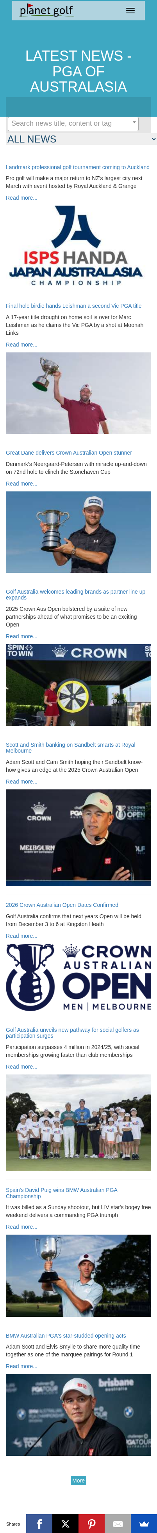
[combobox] (73, 124)
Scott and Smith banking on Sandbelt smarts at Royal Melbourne (71, 748)
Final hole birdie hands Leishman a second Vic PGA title (74, 306)
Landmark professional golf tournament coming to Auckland (78, 167)
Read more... (21, 198)
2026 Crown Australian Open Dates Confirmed (62, 905)
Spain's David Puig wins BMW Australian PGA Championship (61, 1193)
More (78, 1480)
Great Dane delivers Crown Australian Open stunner (69, 453)
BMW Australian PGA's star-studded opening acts (66, 1336)
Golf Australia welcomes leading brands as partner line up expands (75, 595)
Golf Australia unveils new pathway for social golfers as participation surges (72, 1033)
